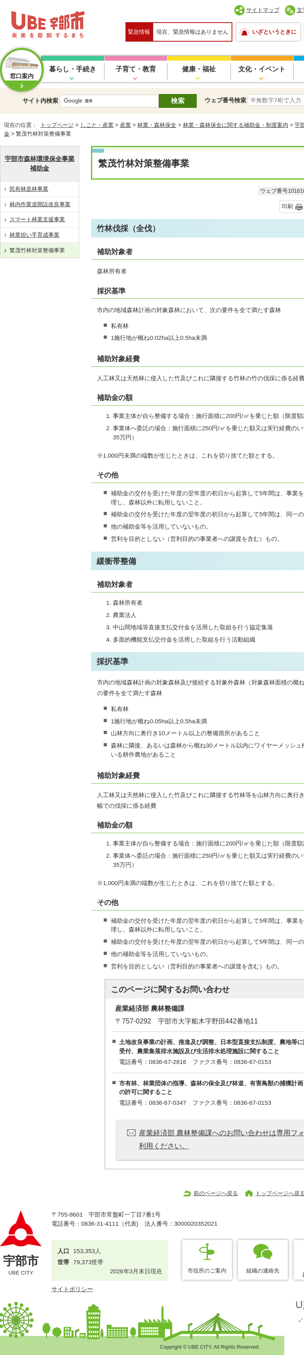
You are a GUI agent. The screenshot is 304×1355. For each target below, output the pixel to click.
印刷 (287, 206)
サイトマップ (262, 10)
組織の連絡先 (262, 1270)
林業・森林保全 (156, 125)
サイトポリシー (72, 1289)
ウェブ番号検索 (225, 100)
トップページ (57, 125)
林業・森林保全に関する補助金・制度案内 (235, 125)
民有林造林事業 (29, 189)
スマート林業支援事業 (37, 219)
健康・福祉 (199, 69)
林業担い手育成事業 (34, 235)
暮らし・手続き (72, 69)
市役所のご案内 (207, 1270)
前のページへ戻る (216, 1193)
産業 (125, 125)
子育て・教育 (136, 69)
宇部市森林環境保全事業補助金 (39, 163)
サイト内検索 (40, 100)
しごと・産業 (97, 125)
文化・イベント (261, 69)
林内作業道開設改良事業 (40, 204)
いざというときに (274, 32)
